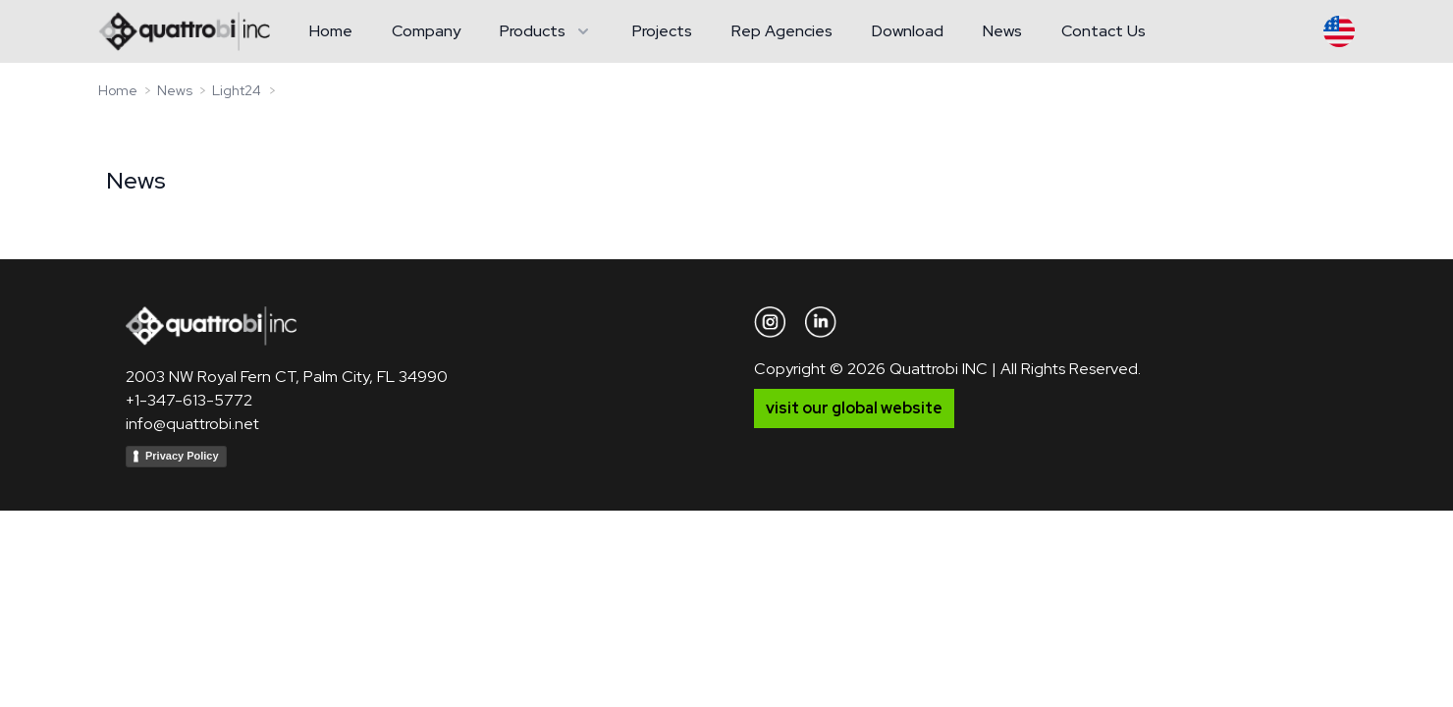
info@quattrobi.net (192, 423)
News (1002, 31)
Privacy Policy (182, 456)
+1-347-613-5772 (189, 400)
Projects (662, 31)
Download (907, 31)
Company (426, 31)
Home (330, 31)
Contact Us (1103, 31)
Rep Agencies (782, 31)
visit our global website (854, 408)
